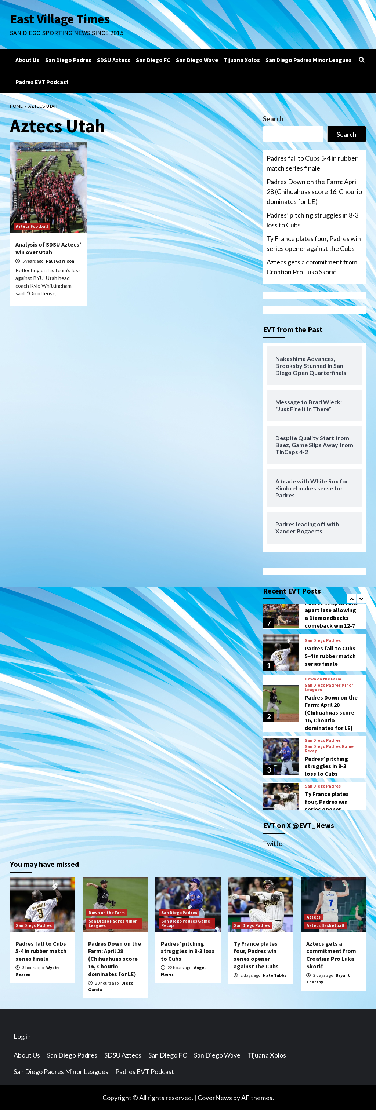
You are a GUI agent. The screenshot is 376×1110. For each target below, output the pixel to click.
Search (273, 119)
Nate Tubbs (274, 975)
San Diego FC (153, 59)
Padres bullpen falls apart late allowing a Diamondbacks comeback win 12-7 (331, 614)
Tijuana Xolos (242, 59)
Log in (22, 1036)
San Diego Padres (68, 59)
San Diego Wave (197, 59)
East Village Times (60, 19)
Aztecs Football (32, 226)
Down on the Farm (323, 679)
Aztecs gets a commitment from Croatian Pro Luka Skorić (312, 267)
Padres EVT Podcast (42, 81)
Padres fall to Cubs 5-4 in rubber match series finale (312, 163)
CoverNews (215, 1097)
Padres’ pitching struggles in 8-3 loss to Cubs (312, 220)
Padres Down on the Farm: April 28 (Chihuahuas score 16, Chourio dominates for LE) (314, 191)
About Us (27, 59)
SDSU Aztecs (113, 59)
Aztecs (314, 917)
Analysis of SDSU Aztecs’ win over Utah (48, 248)
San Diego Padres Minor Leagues (308, 59)
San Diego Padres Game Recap (329, 748)
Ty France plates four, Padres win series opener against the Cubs (314, 243)
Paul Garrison (60, 261)
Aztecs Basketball (325, 925)
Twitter (274, 843)
